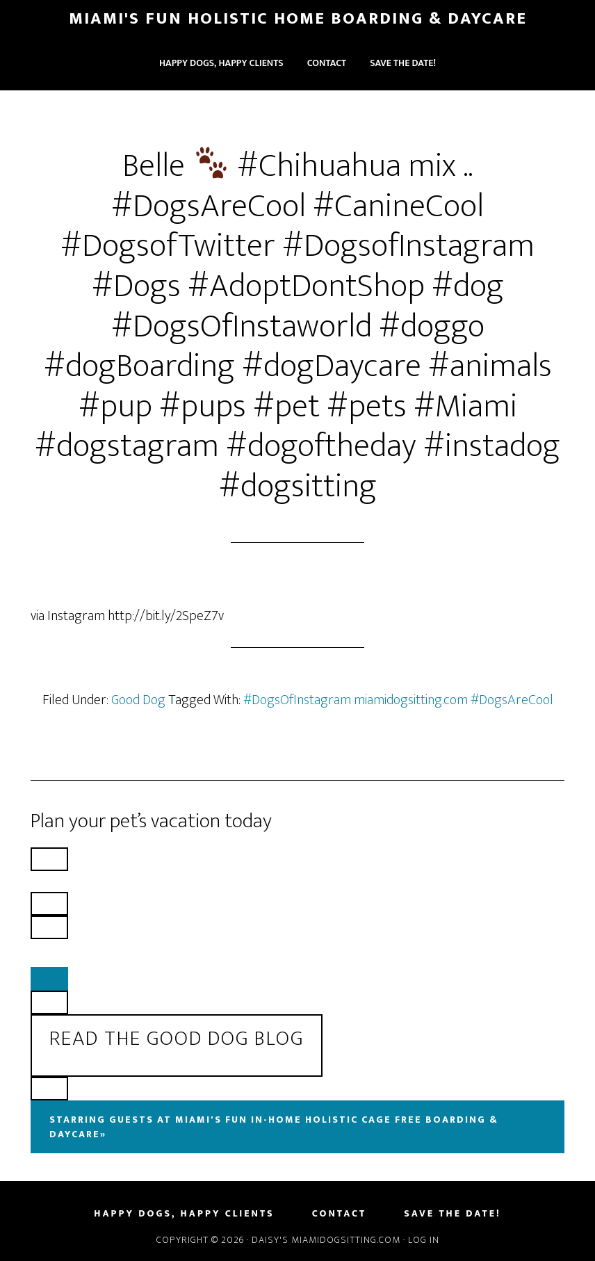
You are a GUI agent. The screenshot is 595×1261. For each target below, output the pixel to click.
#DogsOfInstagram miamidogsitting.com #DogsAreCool (398, 700)
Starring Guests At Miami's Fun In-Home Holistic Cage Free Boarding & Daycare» (273, 1127)
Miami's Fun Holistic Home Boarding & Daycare (298, 19)
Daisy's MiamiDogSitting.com (327, 1240)
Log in (423, 1240)
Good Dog (138, 700)
